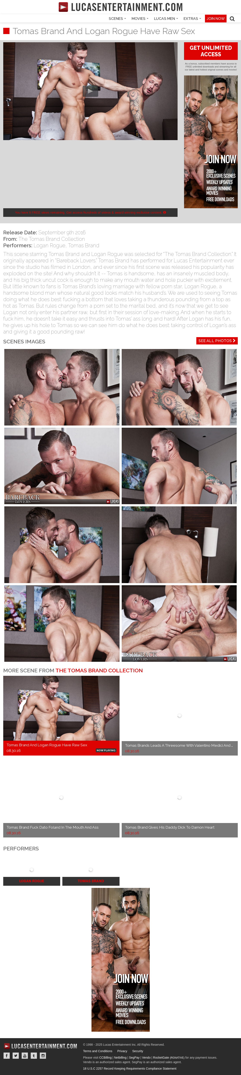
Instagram (42, 1055)
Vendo (146, 1057)
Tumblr (33, 1055)
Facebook (6, 1055)
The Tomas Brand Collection (51, 239)
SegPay (134, 1057)
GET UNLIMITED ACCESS (211, 51)
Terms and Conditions (97, 1051)
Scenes (117, 18)
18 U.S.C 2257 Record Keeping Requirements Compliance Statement (129, 1068)
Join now (216, 18)
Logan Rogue (49, 245)
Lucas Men (166, 18)
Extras (192, 18)
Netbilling (120, 1057)
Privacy (122, 1051)
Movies (140, 18)
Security (137, 1051)
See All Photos (217, 340)
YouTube (24, 1055)
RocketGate (168, 1057)
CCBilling (105, 1057)
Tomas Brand (83, 245)
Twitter (15, 1055)
